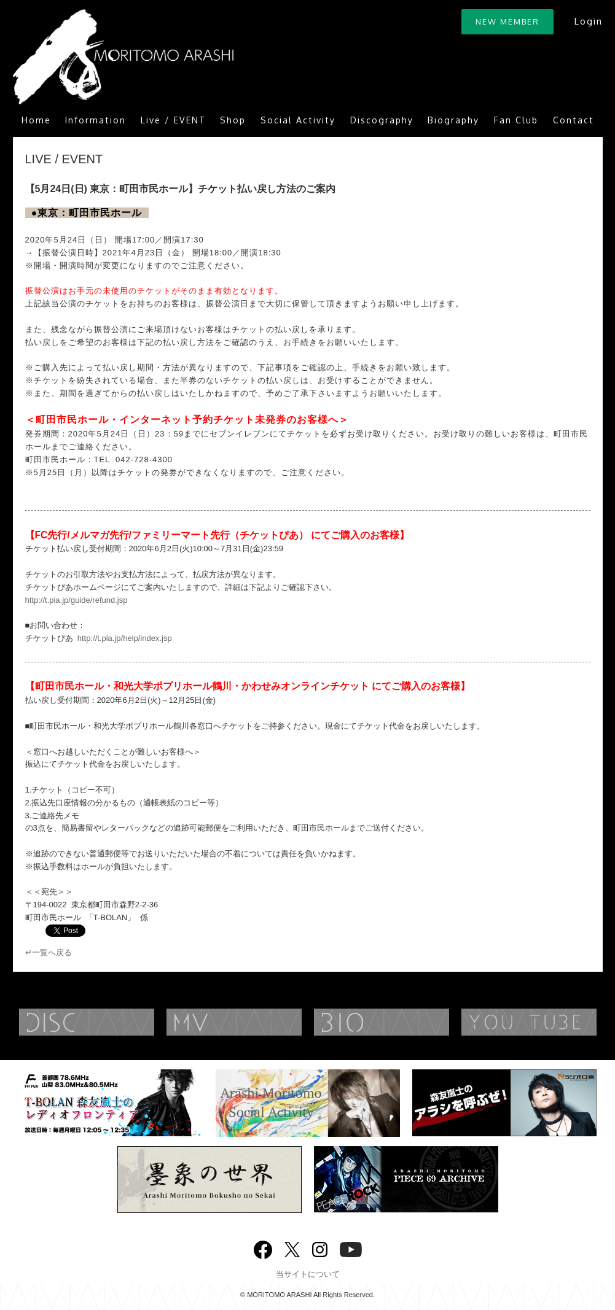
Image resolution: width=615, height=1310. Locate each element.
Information (95, 120)
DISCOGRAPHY (111, 1022)
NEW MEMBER (507, 21)
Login (588, 21)
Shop (233, 120)
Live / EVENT (173, 120)
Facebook (263, 1247)
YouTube (351, 1248)
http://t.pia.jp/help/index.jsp (124, 638)
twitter (292, 1248)
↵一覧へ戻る (48, 952)
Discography (381, 120)
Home (36, 120)
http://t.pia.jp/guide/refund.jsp (76, 600)
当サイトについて (308, 1274)
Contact (573, 120)
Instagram (319, 1248)
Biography (453, 120)
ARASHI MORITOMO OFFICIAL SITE (123, 56)
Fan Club (516, 120)
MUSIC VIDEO (258, 1022)
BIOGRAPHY (406, 1022)
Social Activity (297, 120)
